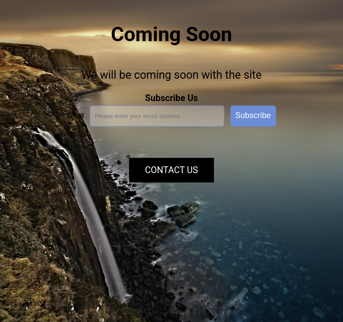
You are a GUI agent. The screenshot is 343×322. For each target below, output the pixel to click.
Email (75, 116)
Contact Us (171, 170)
